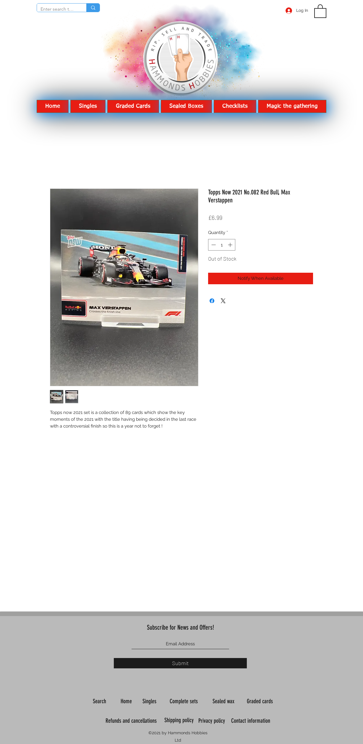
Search (100, 701)
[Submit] (180, 663)
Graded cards (260, 701)
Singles (150, 701)
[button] (320, 11)
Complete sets (184, 701)
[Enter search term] (57, 9)
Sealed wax (224, 701)
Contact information (251, 720)
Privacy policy (212, 720)
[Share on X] (223, 300)
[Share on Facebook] (211, 300)
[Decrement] (213, 244)
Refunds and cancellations (131, 720)
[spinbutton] (222, 244)
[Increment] (231, 244)
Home (127, 701)
